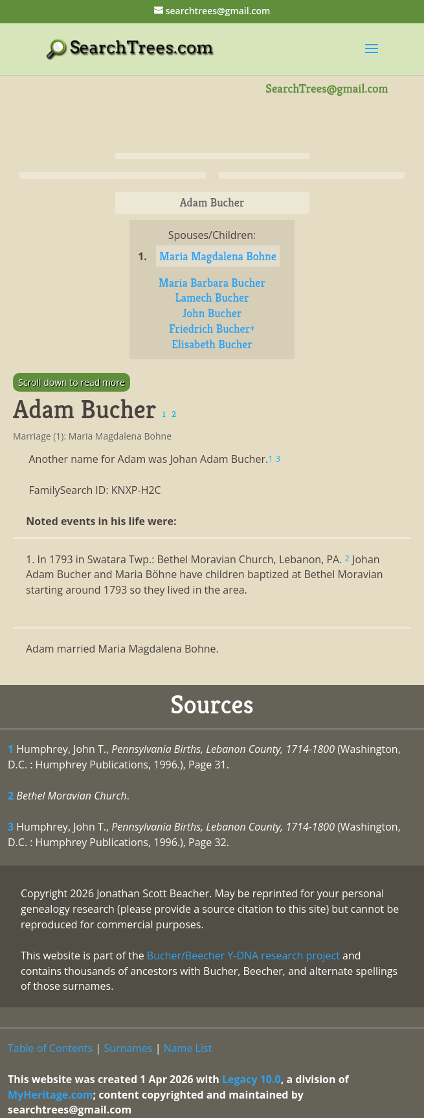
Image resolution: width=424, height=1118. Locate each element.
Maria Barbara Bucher (212, 282)
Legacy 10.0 (251, 1079)
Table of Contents (50, 1048)
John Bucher (212, 313)
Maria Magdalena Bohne (217, 256)
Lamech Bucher (212, 297)
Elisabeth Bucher (212, 344)
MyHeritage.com (50, 1095)
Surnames (128, 1048)
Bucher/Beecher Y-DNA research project (243, 955)
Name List (188, 1048)
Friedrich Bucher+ (212, 328)
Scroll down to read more (71, 382)
